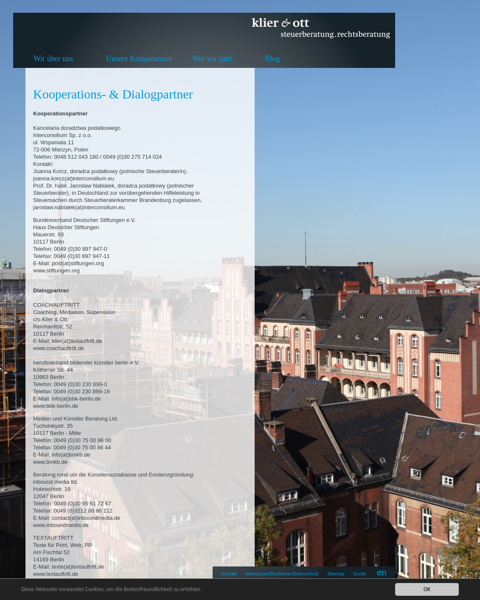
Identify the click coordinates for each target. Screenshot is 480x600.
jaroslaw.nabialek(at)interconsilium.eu (79, 207)
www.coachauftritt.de (58, 348)
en (382, 572)
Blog (272, 58)
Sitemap (335, 573)
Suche (359, 573)
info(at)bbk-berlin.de (76, 398)
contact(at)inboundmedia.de (86, 518)
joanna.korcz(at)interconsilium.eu (73, 178)
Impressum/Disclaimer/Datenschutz (282, 573)
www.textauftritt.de (55, 574)
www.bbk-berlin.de (55, 406)
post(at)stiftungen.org (78, 263)
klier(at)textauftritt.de (77, 341)
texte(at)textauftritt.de (78, 567)
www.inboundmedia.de (61, 525)
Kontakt (229, 573)
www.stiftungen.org (56, 270)
